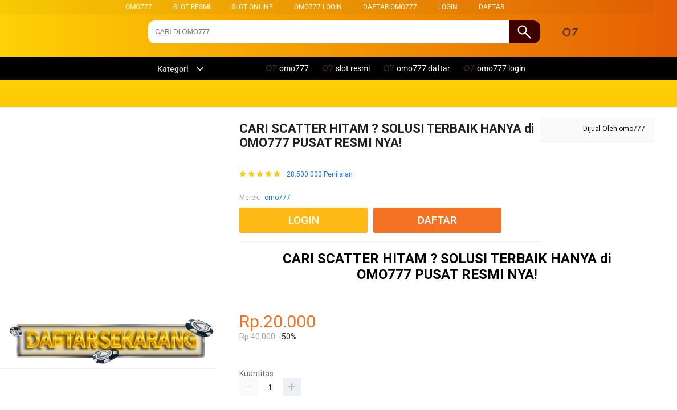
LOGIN (448, 7)
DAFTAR (491, 7)
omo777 (138, 7)
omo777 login (318, 7)
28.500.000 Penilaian (320, 174)
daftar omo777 (390, 7)
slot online (252, 7)
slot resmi (191, 7)
